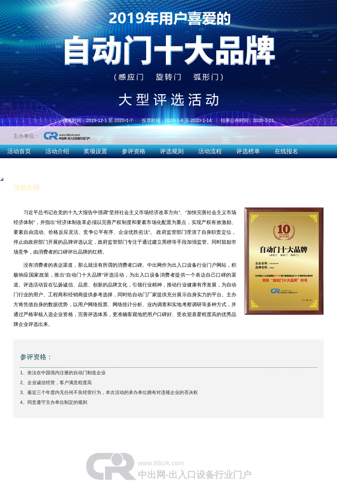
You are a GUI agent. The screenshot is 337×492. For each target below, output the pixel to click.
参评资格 (133, 151)
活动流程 (210, 151)
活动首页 (19, 151)
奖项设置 (95, 151)
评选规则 (172, 151)
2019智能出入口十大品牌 (296, 164)
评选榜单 (248, 151)
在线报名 (286, 151)
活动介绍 (57, 151)
